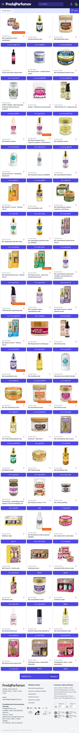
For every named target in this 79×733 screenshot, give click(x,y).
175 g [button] (65, 508)
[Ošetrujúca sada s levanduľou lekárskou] (39, 648)
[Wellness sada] (13, 521)
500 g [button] (13, 508)
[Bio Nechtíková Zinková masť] (65, 57)
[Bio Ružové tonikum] (13, 126)
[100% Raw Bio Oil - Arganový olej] (65, 91)
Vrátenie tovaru (33, 697)
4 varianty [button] (39, 78)
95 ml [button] (39, 247)
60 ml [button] (13, 180)
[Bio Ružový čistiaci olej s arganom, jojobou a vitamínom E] (39, 126)
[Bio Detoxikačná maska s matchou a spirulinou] (65, 193)
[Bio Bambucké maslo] (65, 24)
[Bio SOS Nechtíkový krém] (13, 393)
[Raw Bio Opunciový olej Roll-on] (39, 617)
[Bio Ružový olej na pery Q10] (13, 648)
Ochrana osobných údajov (37, 691)
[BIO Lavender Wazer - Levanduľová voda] (39, 295)
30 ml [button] (13, 214)
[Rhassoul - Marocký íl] (39, 425)
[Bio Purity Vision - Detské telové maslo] (39, 57)
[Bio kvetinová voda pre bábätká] (39, 159)
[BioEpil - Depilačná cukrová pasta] (39, 91)
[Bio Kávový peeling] (65, 487)
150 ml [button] (39, 475)
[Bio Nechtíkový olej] (65, 456)
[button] (39, 508)
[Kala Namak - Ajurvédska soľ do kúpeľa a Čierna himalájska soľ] (13, 487)
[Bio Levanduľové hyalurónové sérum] (65, 226)
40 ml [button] (65, 214)
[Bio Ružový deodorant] (13, 617)
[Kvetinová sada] (65, 585)
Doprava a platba (34, 700)
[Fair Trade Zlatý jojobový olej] (13, 425)
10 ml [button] (65, 443)
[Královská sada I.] (39, 554)
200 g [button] (39, 443)
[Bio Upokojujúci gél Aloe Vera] (13, 226)
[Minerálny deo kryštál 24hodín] (65, 362)
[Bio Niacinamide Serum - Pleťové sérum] (13, 260)
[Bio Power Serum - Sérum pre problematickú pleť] (39, 260)
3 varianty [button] (65, 45)
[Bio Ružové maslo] (65, 393)
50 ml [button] (65, 247)
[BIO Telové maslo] (39, 456)
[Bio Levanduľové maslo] (39, 585)
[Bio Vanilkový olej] (39, 362)
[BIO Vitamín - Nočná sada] (13, 554)
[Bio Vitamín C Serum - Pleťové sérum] (13, 193)
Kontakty (31, 703)
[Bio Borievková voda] (39, 24)
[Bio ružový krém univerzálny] (65, 521)
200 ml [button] (13, 247)
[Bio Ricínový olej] (65, 328)
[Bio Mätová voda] (13, 456)
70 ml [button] (13, 412)
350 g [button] (39, 113)
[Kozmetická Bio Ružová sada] (65, 554)
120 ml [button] (65, 381)
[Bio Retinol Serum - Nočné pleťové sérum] (65, 295)
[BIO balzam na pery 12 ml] (39, 487)
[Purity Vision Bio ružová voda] (13, 57)
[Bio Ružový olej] (13, 585)
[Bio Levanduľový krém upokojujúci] (13, 24)
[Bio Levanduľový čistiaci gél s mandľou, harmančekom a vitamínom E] (65, 260)
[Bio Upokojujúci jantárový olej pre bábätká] (39, 226)
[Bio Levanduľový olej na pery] (65, 425)
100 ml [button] (39, 45)
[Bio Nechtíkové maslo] (39, 393)
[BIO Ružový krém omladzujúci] (39, 328)
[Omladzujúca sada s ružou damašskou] (65, 648)
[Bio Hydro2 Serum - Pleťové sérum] (13, 328)
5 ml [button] (39, 635)
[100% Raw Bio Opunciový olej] (13, 295)
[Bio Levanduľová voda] (13, 362)
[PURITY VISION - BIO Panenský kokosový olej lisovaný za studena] (13, 91)
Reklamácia (32, 694)
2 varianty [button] (13, 45)
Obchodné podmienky (36, 688)
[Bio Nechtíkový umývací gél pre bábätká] (39, 521)
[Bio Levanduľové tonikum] (65, 159)
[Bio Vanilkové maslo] (65, 126)
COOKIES (73, 730)
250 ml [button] (13, 78)
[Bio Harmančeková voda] (65, 617)
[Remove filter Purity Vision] (12, 11)
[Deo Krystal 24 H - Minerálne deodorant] (13, 159)
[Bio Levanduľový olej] (39, 193)
